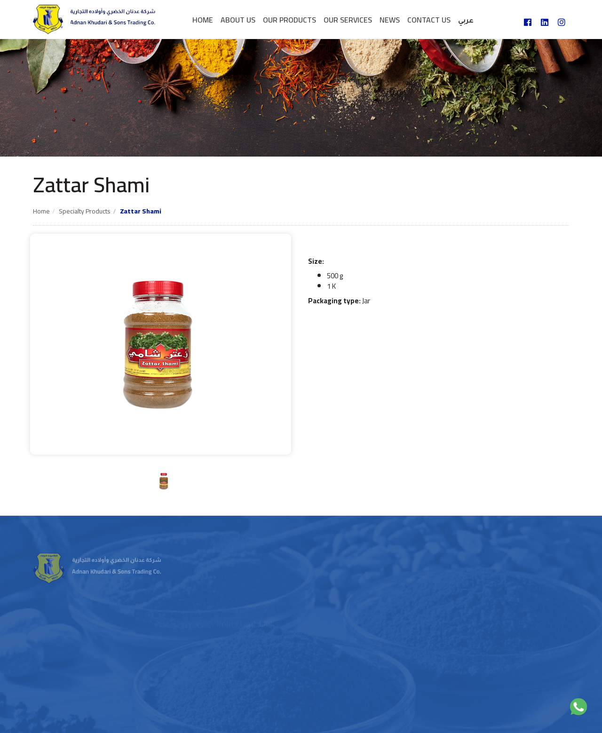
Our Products (289, 20)
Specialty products (85, 211)
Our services (348, 20)
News (390, 20)
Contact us (429, 20)
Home (202, 20)
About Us (238, 20)
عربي (466, 21)
